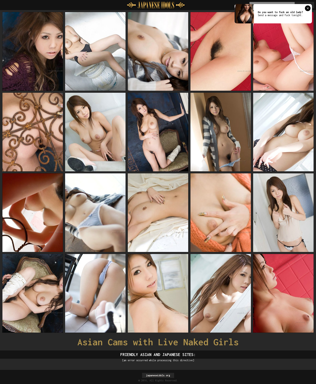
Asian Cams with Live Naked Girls (158, 342)
